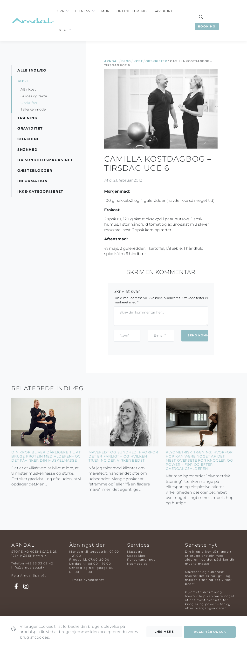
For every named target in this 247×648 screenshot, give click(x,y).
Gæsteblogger (34, 170)
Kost (138, 61)
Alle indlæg (31, 70)
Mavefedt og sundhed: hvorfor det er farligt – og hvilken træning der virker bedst (123, 456)
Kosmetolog (137, 563)
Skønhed (27, 149)
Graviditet (30, 128)
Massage (134, 551)
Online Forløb (132, 11)
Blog (125, 61)
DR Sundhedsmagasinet (45, 160)
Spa (60, 11)
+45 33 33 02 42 (39, 563)
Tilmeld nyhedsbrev (86, 580)
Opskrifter (156, 61)
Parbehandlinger (142, 559)
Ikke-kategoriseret (40, 191)
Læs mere (164, 631)
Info (62, 30)
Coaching (28, 139)
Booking (206, 26)
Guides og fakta (34, 96)
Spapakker (136, 555)
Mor (105, 11)
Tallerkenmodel (34, 109)
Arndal (111, 61)
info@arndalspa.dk (27, 567)
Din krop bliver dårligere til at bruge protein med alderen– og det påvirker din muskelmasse (46, 456)
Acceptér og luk (210, 632)
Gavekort (163, 11)
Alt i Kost (28, 89)
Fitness (82, 11)
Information (32, 181)
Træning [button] (27, 118)
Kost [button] (23, 81)
